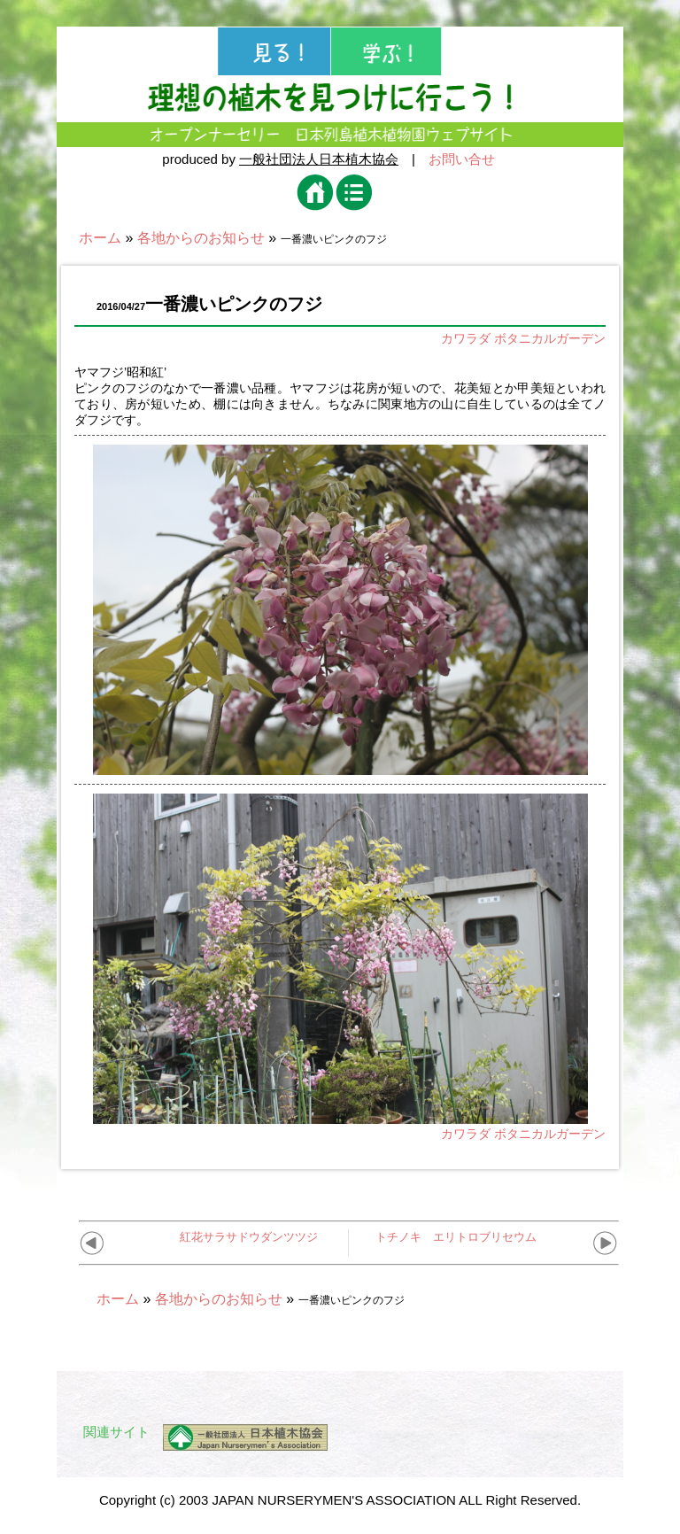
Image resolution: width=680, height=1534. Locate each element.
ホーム (100, 237)
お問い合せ (462, 159)
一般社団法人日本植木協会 (318, 159)
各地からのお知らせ (201, 237)
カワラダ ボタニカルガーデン (523, 338)
